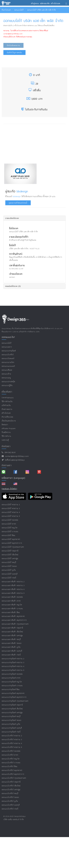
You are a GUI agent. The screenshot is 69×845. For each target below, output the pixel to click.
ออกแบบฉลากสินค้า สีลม (11, 612)
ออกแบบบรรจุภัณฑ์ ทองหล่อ (12, 674)
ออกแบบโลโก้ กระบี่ (9, 577)
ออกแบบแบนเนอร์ (8, 366)
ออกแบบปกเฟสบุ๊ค (8, 381)
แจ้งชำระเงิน (6, 405)
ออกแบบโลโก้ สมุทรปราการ (12, 543)
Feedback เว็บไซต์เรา (9, 488)
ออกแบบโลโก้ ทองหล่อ (10, 520)
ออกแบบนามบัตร (8, 362)
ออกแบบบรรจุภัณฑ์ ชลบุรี (11, 716)
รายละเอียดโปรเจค (12, 218)
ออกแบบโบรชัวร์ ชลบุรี (10, 793)
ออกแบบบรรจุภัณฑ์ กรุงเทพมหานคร (15, 701)
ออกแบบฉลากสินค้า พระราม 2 (13, 581)
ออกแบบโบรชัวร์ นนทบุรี (11, 805)
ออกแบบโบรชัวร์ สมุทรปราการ (13, 774)
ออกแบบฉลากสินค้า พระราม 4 (13, 589)
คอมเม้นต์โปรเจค (13, 286)
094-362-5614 (9, 452)
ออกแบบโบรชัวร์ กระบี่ (10, 808)
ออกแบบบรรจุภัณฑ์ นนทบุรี (12, 728)
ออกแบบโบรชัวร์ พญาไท (11, 758)
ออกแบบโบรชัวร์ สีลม (9, 766)
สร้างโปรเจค (6, 413)
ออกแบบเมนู (6, 377)
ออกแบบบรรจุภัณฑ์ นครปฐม (12, 712)
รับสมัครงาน (6, 432)
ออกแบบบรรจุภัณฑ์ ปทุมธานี (12, 704)
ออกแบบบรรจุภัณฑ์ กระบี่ (11, 731)
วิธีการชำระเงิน (7, 401)
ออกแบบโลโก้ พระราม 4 (11, 512)
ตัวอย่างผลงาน (7, 409)
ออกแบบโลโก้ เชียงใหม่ (10, 554)
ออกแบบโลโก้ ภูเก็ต (9, 570)
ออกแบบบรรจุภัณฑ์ (9, 350)
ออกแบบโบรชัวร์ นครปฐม (11, 789)
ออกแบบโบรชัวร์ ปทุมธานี (11, 781)
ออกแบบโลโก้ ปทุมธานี (10, 550)
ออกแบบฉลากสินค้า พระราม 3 (13, 585)
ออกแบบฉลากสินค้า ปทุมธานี (12, 627)
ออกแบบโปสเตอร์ (8, 358)
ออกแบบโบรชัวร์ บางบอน (11, 762)
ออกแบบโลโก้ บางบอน (10, 531)
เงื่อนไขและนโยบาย (9, 420)
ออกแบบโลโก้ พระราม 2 (11, 504)
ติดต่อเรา (5, 424)
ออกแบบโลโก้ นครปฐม (10, 558)
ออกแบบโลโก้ (18, 10)
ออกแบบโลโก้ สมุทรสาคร (11, 539)
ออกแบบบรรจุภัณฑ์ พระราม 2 (13, 658)
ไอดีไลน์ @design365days (14, 460)
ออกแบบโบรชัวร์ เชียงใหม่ (11, 785)
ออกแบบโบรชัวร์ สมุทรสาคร (12, 770)
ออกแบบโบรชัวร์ (8, 354)
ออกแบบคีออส (7, 370)
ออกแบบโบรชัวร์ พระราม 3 (12, 739)
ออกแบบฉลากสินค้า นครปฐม (12, 635)
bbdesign (22, 191)
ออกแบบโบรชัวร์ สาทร (10, 755)
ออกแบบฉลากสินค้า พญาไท (12, 604)
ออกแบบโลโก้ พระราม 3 (11, 508)
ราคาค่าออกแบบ (8, 397)
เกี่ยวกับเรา (7, 392)
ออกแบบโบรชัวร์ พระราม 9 (12, 747)
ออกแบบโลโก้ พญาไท (9, 527)
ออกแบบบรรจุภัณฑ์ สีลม (11, 689)
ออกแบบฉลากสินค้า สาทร (11, 600)
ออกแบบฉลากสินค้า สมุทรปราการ (14, 620)
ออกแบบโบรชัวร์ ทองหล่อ (11, 751)
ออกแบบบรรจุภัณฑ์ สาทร (11, 678)
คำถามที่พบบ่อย (7, 417)
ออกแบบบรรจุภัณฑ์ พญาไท (12, 681)
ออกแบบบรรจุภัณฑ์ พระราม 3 (13, 662)
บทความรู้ (5, 440)
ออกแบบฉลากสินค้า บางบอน (12, 608)
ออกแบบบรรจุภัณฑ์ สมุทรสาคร (13, 693)
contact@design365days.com (16, 456)
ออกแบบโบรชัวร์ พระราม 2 (12, 735)
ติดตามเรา (7, 465)
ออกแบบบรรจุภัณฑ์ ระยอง (11, 720)
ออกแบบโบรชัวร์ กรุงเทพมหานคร (14, 778)
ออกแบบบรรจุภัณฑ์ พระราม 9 (13, 670)
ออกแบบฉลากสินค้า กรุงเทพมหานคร (15, 624)
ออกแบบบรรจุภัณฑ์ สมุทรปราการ (14, 697)
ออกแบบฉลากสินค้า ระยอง (11, 643)
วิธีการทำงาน (6, 436)
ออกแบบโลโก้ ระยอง (9, 566)
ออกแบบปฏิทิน (7, 385)
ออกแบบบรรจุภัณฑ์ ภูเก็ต (11, 724)
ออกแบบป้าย (6, 373)
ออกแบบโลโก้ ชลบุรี (9, 562)
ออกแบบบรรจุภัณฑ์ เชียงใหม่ (12, 708)
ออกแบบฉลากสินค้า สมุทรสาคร (13, 616)
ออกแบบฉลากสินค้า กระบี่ (11, 654)
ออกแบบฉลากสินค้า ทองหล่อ (12, 597)
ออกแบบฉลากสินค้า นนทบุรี (12, 651)
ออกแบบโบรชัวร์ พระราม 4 (12, 743)
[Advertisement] (23, 143)
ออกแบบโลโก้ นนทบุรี (10, 574)
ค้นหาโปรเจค (6, 10)
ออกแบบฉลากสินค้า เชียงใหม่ (12, 631)
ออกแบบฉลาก (7, 347)
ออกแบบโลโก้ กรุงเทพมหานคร (13, 547)
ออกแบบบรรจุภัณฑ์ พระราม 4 (13, 666)
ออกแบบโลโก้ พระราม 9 (11, 516)
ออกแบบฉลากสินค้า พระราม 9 (13, 593)
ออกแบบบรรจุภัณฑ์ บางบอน (12, 685)
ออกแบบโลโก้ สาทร (9, 523)
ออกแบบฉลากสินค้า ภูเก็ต (11, 647)
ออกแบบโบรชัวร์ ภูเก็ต (10, 801)
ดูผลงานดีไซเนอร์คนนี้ (18, 202)
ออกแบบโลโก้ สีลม (8, 535)
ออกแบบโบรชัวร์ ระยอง (10, 797)
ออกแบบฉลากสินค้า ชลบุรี (11, 639)
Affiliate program (9, 428)
